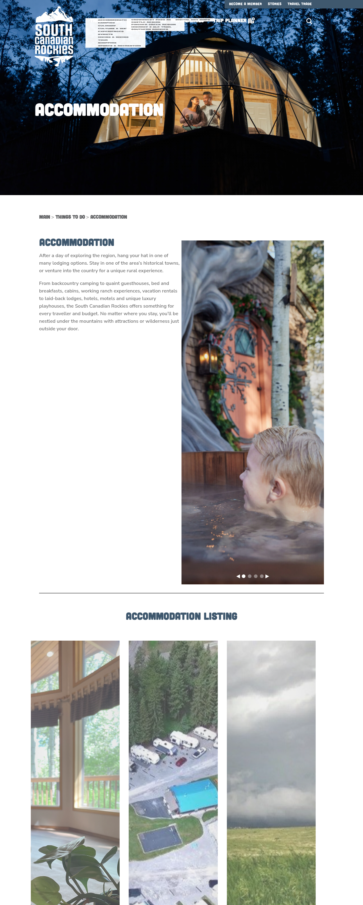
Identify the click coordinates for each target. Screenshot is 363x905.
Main (44, 217)
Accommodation (108, 217)
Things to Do (70, 217)
